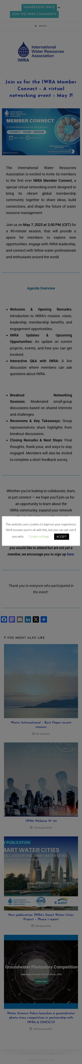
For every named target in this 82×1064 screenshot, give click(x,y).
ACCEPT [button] (62, 536)
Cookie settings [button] (38, 536)
